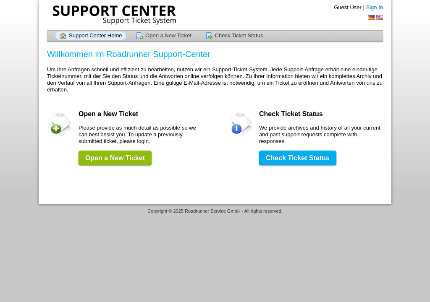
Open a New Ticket (168, 35)
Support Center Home (95, 35)
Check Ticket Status (239, 35)
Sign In (374, 7)
